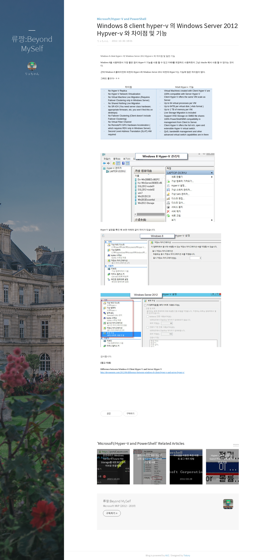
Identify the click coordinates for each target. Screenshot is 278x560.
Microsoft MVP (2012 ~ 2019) (122, 506)
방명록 (25, 552)
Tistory (190, 555)
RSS (39, 552)
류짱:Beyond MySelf (31, 44)
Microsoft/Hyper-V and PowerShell (124, 19)
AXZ (170, 555)
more (239, 444)
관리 (53, 552)
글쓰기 (11, 552)
